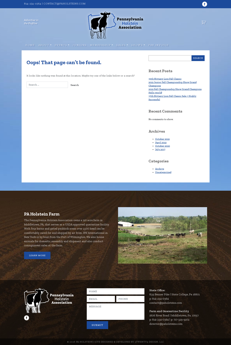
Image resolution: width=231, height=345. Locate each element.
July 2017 (160, 149)
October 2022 (162, 139)
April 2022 (161, 142)
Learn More (37, 255)
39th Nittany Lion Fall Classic (165, 78)
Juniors (80, 45)
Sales (121, 45)
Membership (100, 45)
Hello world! (155, 92)
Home (30, 45)
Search (198, 58)
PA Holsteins (85, 341)
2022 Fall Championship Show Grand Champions (175, 89)
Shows (137, 45)
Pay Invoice (158, 45)
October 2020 (162, 146)
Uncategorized (163, 172)
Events (61, 45)
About (43, 45)
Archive (159, 168)
